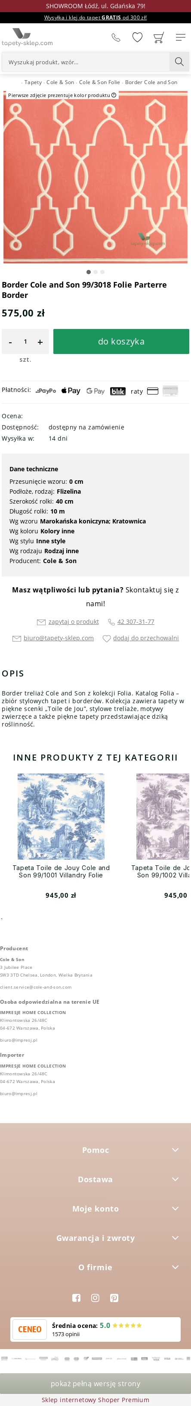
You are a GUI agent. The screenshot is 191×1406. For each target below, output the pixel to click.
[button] (88, 272)
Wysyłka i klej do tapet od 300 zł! (95, 17)
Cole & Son (60, 561)
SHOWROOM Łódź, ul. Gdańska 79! (95, 6)
